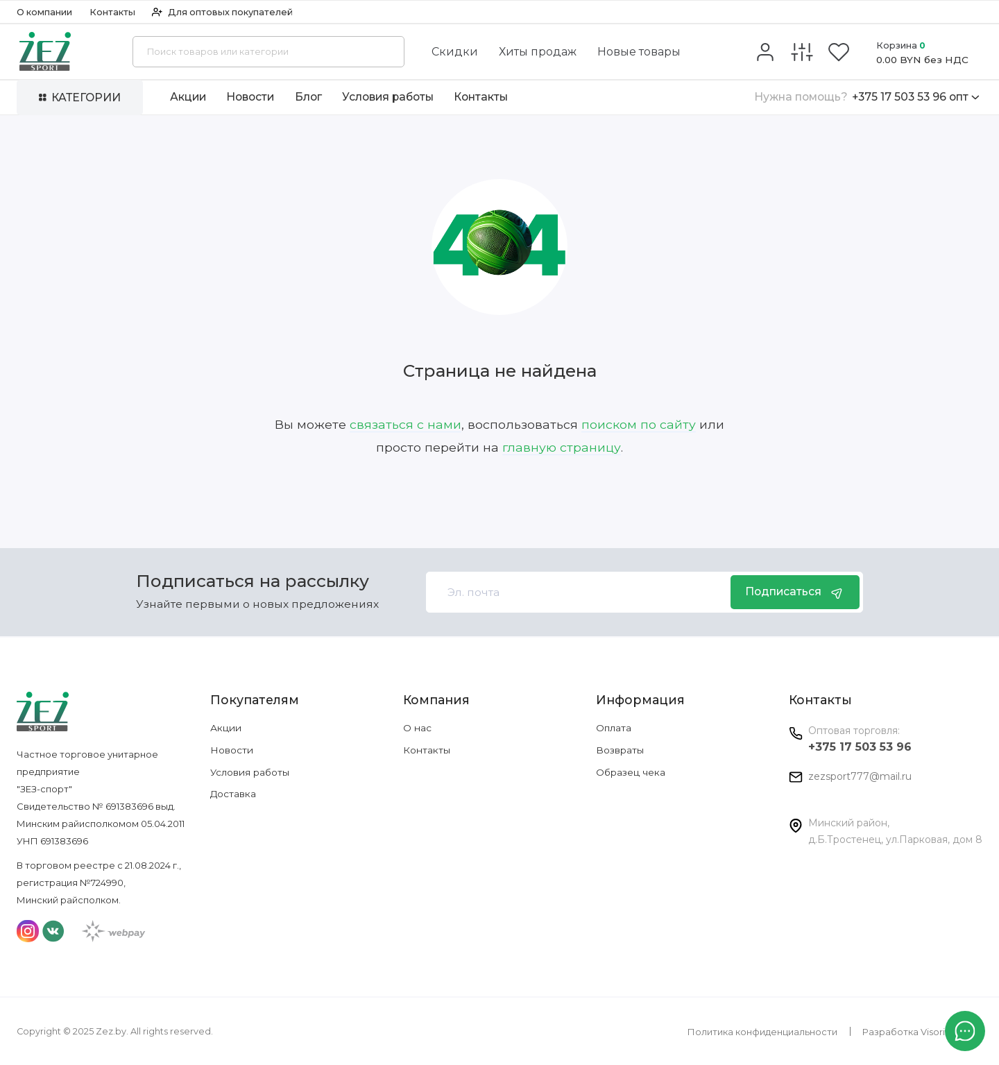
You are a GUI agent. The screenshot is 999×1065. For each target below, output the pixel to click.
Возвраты (620, 750)
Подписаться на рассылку (252, 580)
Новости (250, 96)
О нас (417, 727)
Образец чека (630, 772)
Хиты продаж (538, 51)
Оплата (613, 727)
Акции (188, 96)
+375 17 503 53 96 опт (867, 97)
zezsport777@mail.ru (860, 776)
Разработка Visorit (905, 1031)
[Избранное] (838, 51)
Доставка (233, 793)
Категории (80, 97)
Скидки (455, 51)
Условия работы (388, 96)
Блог (308, 96)
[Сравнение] (802, 51)
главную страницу (561, 447)
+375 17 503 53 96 (860, 746)
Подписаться (795, 592)
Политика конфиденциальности (762, 1031)
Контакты (112, 12)
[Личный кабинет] (765, 51)
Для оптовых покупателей (222, 12)
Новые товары (639, 51)
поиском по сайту (638, 424)
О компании (44, 12)
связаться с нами (405, 424)
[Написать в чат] (965, 1031)
